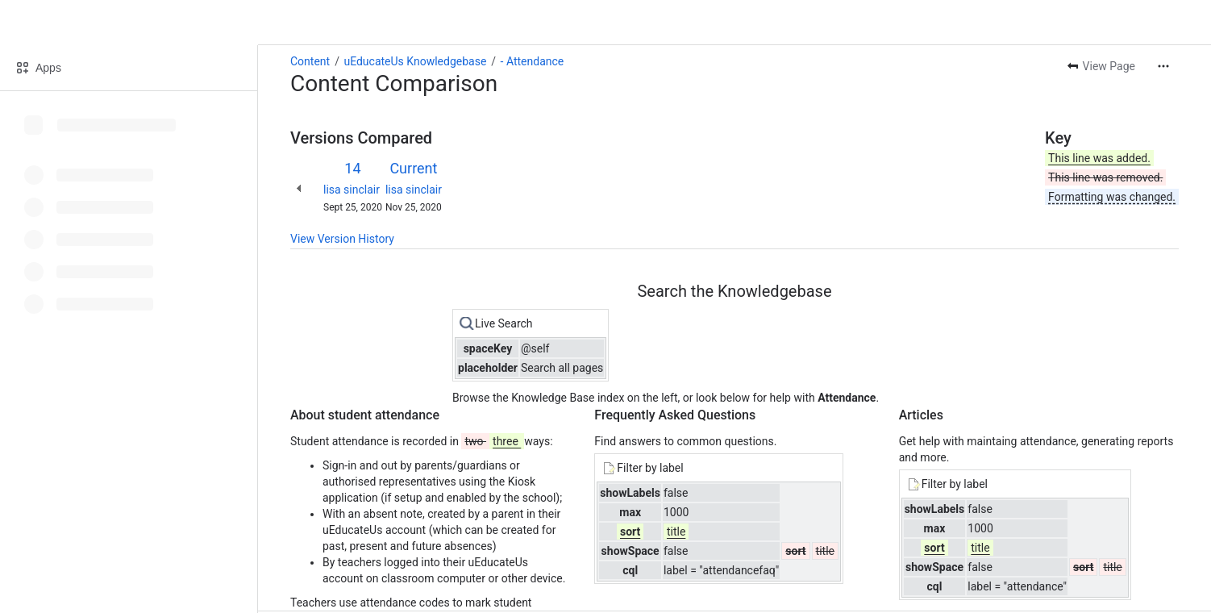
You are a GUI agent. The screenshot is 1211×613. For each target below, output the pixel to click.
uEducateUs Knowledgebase (414, 61)
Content (310, 61)
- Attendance (532, 61)
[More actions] (1163, 66)
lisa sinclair (351, 189)
